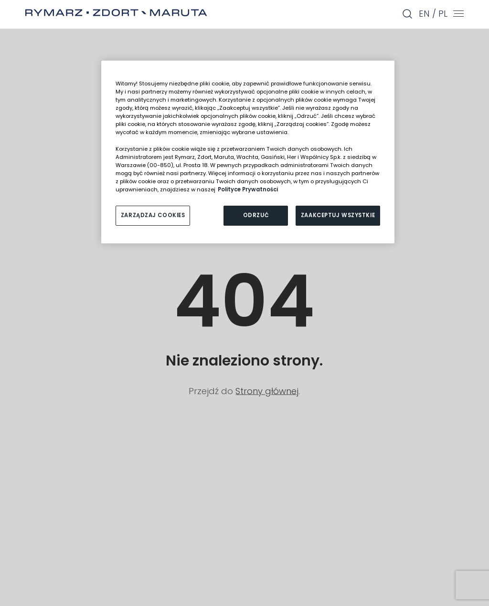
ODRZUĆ (256, 215)
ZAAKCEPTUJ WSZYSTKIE (338, 215)
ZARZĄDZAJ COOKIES (153, 215)
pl (442, 14)
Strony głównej (266, 391)
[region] (247, 152)
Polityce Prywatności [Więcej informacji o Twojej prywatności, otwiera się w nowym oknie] (248, 189)
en (424, 14)
